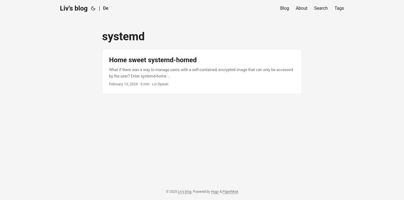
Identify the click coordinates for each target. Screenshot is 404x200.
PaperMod (230, 192)
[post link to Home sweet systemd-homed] (202, 71)
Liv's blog (74, 8)
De (105, 8)
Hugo (215, 192)
